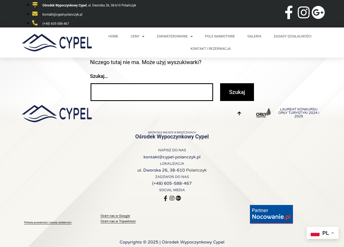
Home (113, 36)
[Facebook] (165, 197)
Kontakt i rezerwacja (211, 49)
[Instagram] (172, 197)
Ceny (137, 36)
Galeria (254, 36)
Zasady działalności (292, 36)
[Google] (178, 197)
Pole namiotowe (220, 36)
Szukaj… (99, 76)
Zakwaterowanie (174, 36)
